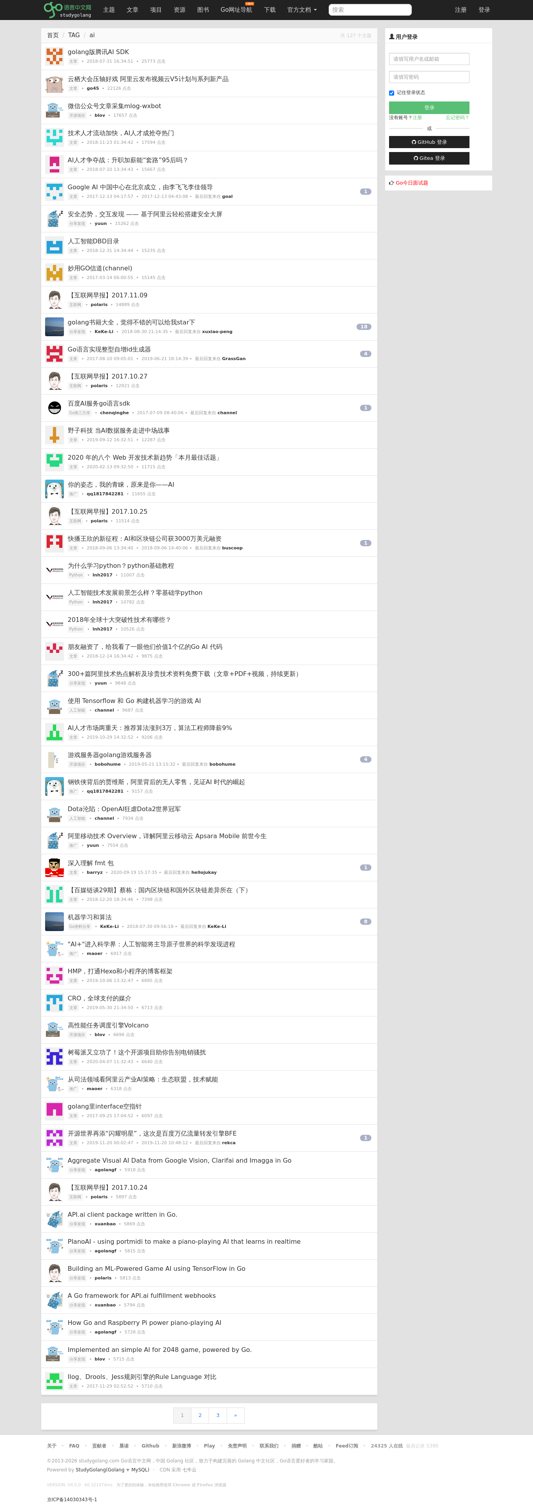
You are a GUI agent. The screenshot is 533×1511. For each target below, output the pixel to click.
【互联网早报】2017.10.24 (108, 1187)
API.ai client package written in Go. (123, 1214)
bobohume (107, 764)
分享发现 (77, 223)
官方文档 (302, 9)
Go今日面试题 (412, 183)
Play (209, 1446)
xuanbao (105, 1224)
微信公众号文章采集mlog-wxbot (115, 106)
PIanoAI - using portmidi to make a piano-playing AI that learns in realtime (184, 1241)
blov (100, 115)
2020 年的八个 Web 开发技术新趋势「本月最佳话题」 (145, 457)
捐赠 (296, 1446)
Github (150, 1446)
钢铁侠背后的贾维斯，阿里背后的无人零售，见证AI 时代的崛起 (157, 782)
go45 (93, 88)
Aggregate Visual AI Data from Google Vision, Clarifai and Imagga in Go (180, 1160)
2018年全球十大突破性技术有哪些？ (120, 619)
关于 (51, 1446)
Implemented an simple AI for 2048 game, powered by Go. (160, 1349)
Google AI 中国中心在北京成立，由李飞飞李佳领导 (140, 187)
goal (227, 196)
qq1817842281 (105, 493)
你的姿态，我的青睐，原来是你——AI (121, 484)
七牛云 (189, 1470)
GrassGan (234, 358)
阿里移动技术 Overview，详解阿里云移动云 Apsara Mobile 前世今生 (167, 836)
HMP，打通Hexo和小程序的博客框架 (120, 971)
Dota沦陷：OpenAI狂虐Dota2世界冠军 (124, 809)
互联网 (75, 305)
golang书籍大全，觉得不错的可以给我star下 (131, 322)
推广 (73, 494)
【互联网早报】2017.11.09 (108, 295)
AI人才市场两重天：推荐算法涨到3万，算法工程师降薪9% (150, 728)
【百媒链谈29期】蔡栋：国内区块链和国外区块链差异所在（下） (159, 890)
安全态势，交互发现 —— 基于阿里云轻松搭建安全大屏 (145, 214)
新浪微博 (181, 1446)
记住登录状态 (407, 93)
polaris (99, 304)
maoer (94, 953)
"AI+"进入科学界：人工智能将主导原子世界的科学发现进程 (152, 944)
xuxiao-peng (217, 331)
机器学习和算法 (90, 917)
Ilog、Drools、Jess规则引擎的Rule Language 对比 (142, 1377)
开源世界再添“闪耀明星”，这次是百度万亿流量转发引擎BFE (152, 1133)
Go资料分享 (80, 926)
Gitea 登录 (429, 158)
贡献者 (99, 1446)
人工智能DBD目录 (94, 241)
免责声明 (237, 1446)
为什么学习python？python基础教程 (121, 565)
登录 (484, 9)
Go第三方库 (80, 413)
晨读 (124, 1446)
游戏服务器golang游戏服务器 (110, 755)
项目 (156, 9)
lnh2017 (103, 575)
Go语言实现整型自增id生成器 (109, 349)
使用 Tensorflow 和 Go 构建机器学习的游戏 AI (134, 701)
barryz (94, 872)
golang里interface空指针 (105, 1106)
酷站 (318, 1446)
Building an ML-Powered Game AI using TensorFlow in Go (157, 1268)
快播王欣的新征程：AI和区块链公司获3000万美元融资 (145, 538)
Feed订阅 (347, 1446)
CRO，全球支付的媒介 (100, 998)
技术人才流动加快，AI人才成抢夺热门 (121, 133)
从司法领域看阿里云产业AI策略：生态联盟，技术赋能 (143, 1079)
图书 (203, 9)
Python (76, 575)
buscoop (232, 548)
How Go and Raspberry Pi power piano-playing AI (145, 1322)
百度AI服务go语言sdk (99, 403)
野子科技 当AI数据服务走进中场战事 (119, 430)
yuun (101, 223)
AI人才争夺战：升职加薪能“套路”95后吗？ (128, 160)
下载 (270, 9)
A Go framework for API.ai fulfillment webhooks (142, 1295)
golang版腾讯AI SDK (98, 52)
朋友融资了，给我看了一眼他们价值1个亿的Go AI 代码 (145, 646)
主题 (109, 9)
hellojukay (204, 872)
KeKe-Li (104, 331)
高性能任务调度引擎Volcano (108, 1025)
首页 (53, 35)
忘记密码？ (457, 117)
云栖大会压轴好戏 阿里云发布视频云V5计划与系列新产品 (148, 79)
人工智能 (77, 710)
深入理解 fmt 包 (91, 863)
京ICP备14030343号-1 (72, 1499)
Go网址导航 (238, 7)
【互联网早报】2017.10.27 (108, 376)
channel (227, 412)
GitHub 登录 (429, 142)
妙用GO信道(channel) (100, 268)
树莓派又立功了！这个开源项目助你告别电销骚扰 (137, 1052)
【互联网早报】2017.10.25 (108, 511)
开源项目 (77, 115)
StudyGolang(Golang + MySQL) (112, 1470)
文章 (132, 9)
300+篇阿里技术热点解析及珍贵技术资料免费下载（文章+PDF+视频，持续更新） (185, 674)
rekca (229, 1142)
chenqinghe (114, 412)
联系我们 (269, 1446)
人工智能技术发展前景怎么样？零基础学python (135, 592)
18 (363, 327)
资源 (180, 9)
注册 (461, 9)
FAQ (74, 1446)
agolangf (105, 1169)
